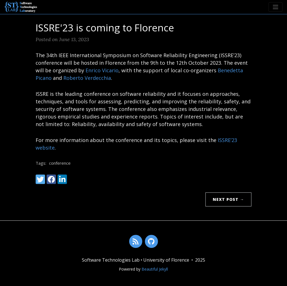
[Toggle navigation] (276, 7)
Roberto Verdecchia (87, 78)
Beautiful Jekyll (155, 269)
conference (60, 163)
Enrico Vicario (102, 70)
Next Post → (228, 199)
